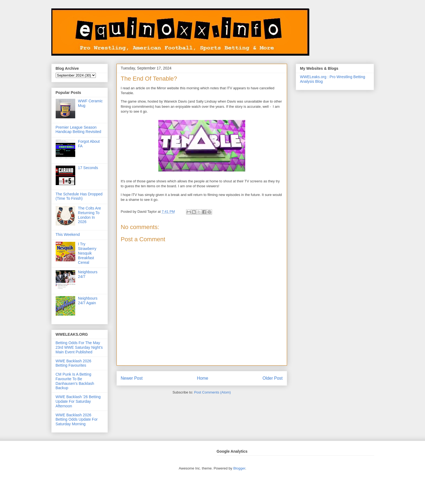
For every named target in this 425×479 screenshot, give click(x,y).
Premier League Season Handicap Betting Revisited (78, 129)
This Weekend (68, 234)
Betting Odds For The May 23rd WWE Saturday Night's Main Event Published (79, 347)
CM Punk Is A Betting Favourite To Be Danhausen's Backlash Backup (75, 381)
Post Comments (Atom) (212, 392)
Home (202, 378)
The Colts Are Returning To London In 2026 (89, 215)
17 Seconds (88, 168)
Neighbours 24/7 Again (87, 300)
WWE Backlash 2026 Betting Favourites (74, 363)
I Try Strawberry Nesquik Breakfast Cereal (87, 253)
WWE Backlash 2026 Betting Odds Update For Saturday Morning (77, 419)
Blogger (239, 468)
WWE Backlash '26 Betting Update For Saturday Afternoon (78, 401)
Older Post (273, 378)
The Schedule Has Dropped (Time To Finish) (79, 196)
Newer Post (132, 378)
